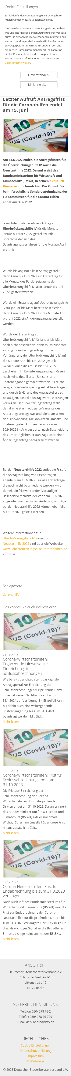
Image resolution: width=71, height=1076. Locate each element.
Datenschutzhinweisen (17, 62)
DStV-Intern (35, 1061)
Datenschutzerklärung (35, 1051)
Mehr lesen (11, 722)
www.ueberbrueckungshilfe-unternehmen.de (35, 549)
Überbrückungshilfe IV (19, 538)
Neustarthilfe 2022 (16, 543)
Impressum (35, 1056)
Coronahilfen (12, 594)
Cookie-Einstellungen (36, 1045)
